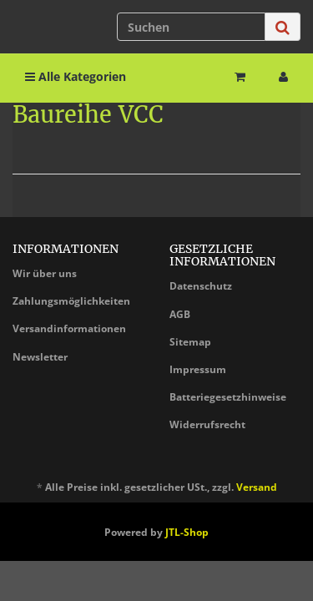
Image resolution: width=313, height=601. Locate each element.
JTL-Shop (187, 532)
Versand (256, 487)
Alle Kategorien (75, 76)
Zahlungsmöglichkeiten (71, 301)
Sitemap (190, 342)
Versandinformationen (69, 328)
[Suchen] (191, 27)
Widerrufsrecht (207, 424)
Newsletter (40, 357)
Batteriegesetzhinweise (227, 397)
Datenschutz (200, 286)
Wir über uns (45, 273)
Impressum (197, 369)
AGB (179, 314)
